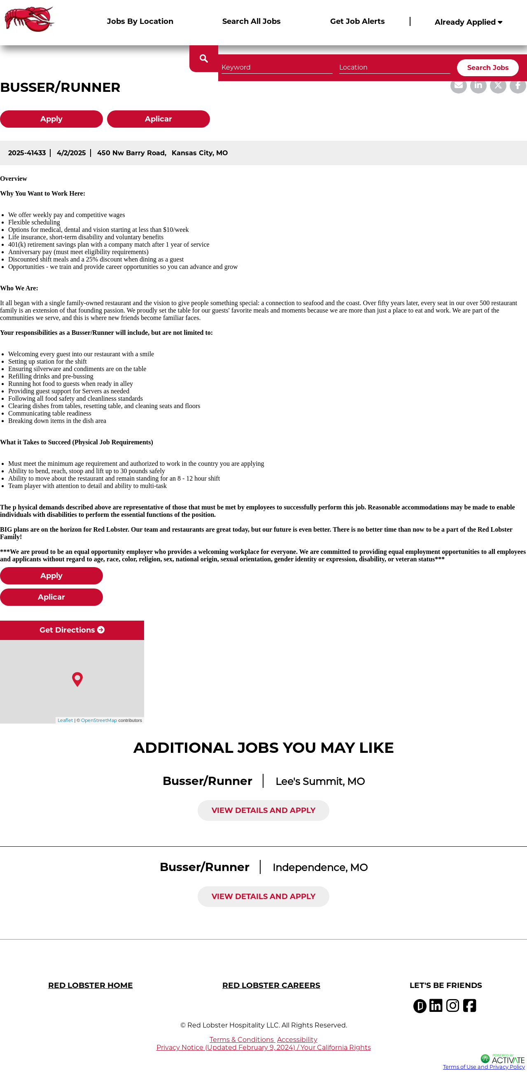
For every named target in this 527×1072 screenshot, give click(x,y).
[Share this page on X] (498, 85)
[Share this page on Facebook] (518, 85)
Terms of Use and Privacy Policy (484, 1067)
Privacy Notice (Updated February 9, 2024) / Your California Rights (263, 1047)
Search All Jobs (251, 21)
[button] (443, 58)
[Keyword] (277, 57)
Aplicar (158, 119)
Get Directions (72, 630)
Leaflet (65, 720)
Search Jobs (488, 59)
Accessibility (297, 1040)
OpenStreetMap (99, 720)
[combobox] (394, 57)
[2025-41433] (27, 153)
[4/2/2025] (71, 153)
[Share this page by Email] (458, 85)
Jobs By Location (140, 21)
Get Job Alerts (357, 21)
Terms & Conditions (242, 1040)
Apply (51, 119)
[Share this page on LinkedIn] (478, 85)
